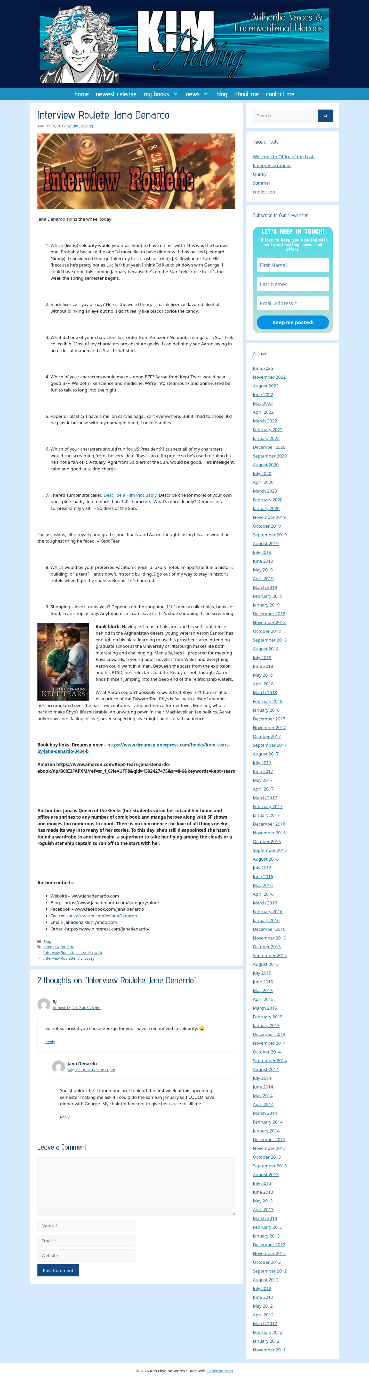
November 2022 (269, 377)
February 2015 (268, 1017)
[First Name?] (293, 265)
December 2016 (269, 824)
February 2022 (268, 430)
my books (163, 94)
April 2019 (263, 578)
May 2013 (263, 1201)
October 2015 (267, 947)
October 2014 (267, 1052)
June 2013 (263, 1192)
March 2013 (265, 1218)
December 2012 (269, 1245)
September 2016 (270, 850)
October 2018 (267, 631)
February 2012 (268, 1332)
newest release (116, 94)
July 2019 (262, 552)
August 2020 (266, 465)
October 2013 (267, 1157)
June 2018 (263, 666)
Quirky (260, 174)
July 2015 (262, 973)
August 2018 (266, 649)
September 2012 (270, 1271)
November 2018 (269, 622)
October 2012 (267, 1262)
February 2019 (268, 596)
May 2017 (263, 780)
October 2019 (267, 526)
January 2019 (266, 605)
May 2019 (263, 570)
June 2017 (263, 771)
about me (246, 94)
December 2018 (269, 614)
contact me (280, 94)
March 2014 (265, 1113)
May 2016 (263, 885)
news (199, 94)
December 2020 (269, 447)
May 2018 (263, 675)
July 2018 (262, 657)
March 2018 (265, 692)
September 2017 (270, 745)
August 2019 (266, 543)
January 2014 (266, 1131)
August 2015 (266, 964)
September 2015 (270, 955)
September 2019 (270, 535)
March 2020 (265, 491)
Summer (261, 183)
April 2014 (263, 1104)
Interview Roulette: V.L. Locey (68, 958)
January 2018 (266, 710)
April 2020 (263, 482)
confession (264, 192)
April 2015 (263, 999)
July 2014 (262, 1078)
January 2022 (266, 438)
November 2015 (269, 938)
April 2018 (263, 684)
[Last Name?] (293, 284)
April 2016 (263, 894)
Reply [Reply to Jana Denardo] (65, 1117)
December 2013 (269, 1139)
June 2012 (263, 1297)
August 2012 (266, 1280)
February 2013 (268, 1227)
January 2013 (266, 1236)
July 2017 (262, 763)
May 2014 (263, 1096)
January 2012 (266, 1341)
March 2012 (265, 1323)
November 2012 (269, 1253)
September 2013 (270, 1166)
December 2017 (269, 719)
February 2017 (268, 806)
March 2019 (265, 587)
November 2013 (269, 1148)
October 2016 (267, 841)
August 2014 (266, 1069)
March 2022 (265, 421)
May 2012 (263, 1306)
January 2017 (266, 815)
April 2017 (263, 789)
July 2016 (262, 868)
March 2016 (265, 903)
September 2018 (270, 640)
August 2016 (266, 859)
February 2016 (268, 912)
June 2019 (263, 561)
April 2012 (263, 1315)
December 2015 (269, 929)
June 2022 (263, 394)
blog (221, 94)
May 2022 (263, 403)
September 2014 (270, 1061)
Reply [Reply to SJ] (50, 1041)
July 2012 (262, 1288)
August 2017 (266, 754)
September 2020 (270, 456)
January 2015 (266, 1025)
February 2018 (268, 701)
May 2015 (263, 990)
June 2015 (263, 982)
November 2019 (269, 517)
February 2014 (268, 1122)
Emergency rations (272, 165)
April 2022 (263, 412)
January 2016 (266, 920)
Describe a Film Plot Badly (130, 495)
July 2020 (262, 473)
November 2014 (269, 1043)
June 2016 (263, 876)
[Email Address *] (293, 303)
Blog (47, 941)
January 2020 (266, 508)
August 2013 (266, 1174)
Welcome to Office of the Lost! (284, 157)
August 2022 (266, 386)
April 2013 (263, 1209)
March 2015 (265, 1008)
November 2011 (269, 1350)
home (82, 94)
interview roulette (58, 946)
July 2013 (262, 1183)
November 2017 (269, 727)
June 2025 (263, 368)
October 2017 (267, 736)
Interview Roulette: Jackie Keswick (72, 952)
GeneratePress (219, 1370)
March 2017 (265, 798)
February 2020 (268, 500)
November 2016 (269, 833)
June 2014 (263, 1087)
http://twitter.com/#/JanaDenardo (102, 916)
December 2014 (269, 1034)
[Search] (325, 116)
